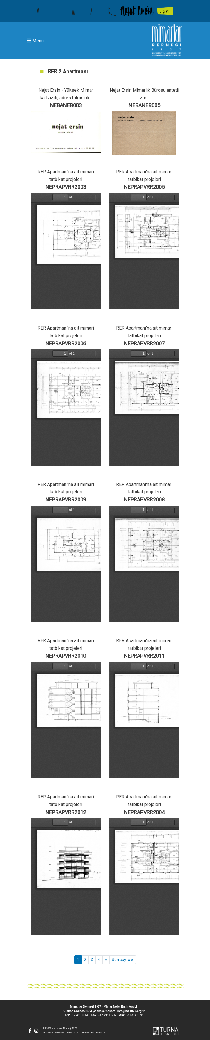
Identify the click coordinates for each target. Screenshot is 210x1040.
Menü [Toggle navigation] (35, 40)
